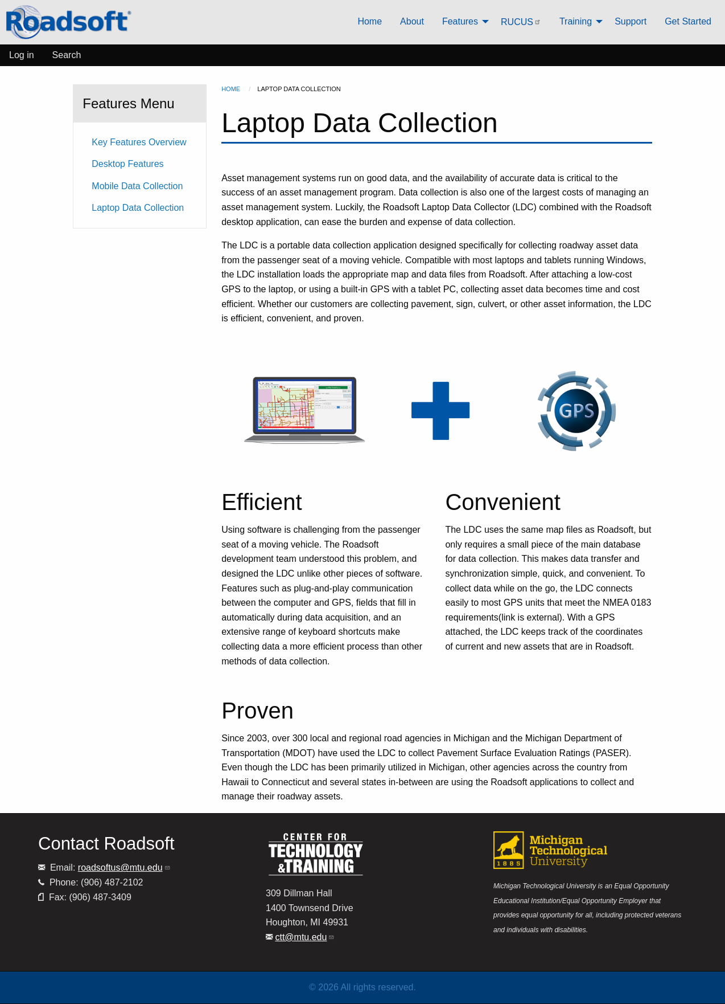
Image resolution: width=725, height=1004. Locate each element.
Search (66, 55)
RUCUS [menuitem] (521, 22)
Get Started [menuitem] (688, 21)
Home (230, 88)
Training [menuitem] (575, 21)
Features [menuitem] (460, 21)
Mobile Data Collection (137, 186)
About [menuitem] (412, 21)
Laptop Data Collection (138, 208)
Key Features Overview (139, 142)
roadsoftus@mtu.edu (124, 867)
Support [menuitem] (630, 21)
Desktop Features (127, 164)
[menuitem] (69, 22)
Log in (21, 55)
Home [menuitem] (369, 21)
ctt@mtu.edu (305, 937)
